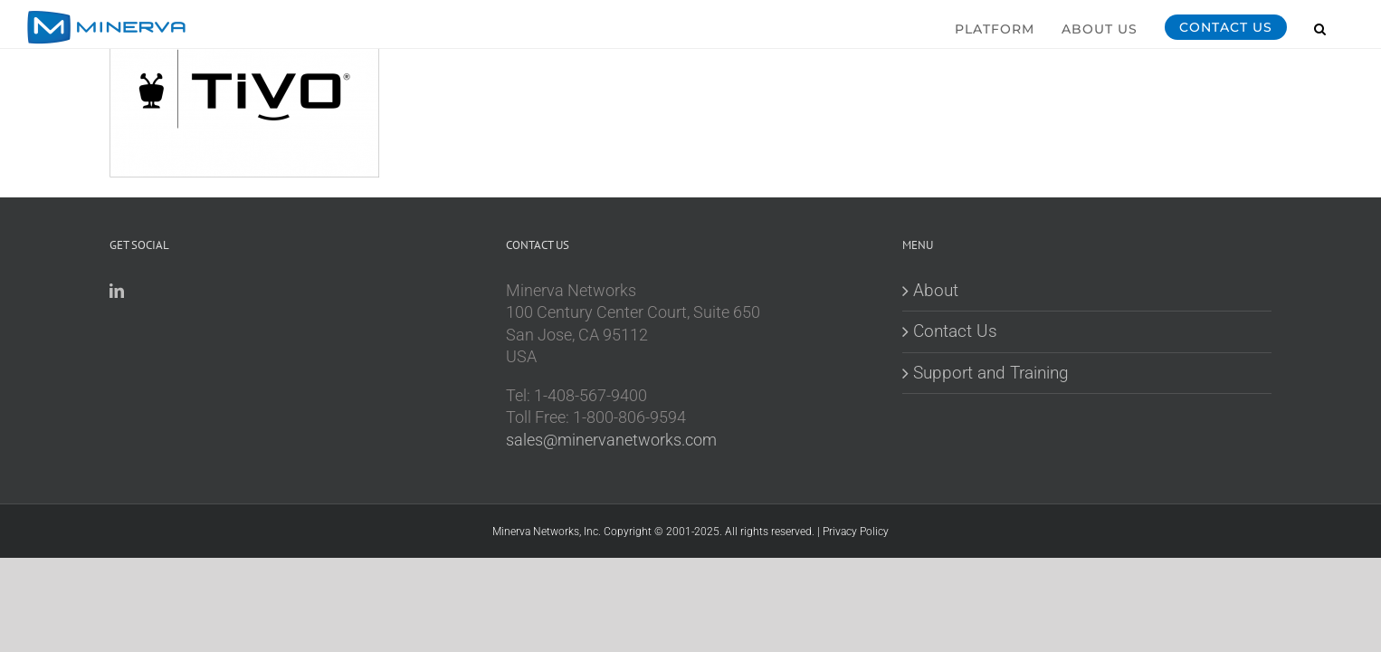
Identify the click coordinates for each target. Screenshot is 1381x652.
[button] (1347, 26)
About (935, 290)
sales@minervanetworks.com (611, 440)
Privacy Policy (856, 531)
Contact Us (955, 331)
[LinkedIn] (117, 290)
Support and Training (991, 372)
